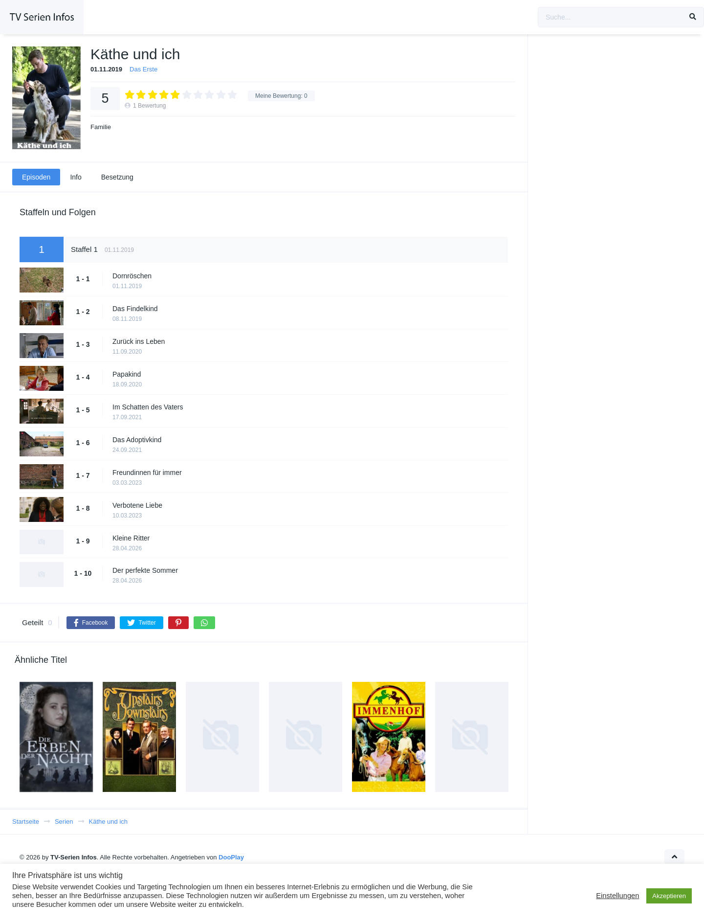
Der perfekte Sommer (145, 570)
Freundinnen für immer (147, 472)
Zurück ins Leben (138, 341)
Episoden (36, 177)
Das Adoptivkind (136, 440)
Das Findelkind (135, 309)
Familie (100, 127)
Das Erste (143, 69)
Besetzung (117, 177)
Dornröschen (132, 276)
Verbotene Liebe (137, 505)
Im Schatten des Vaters (147, 407)
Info (75, 177)
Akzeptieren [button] (669, 896)
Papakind (126, 374)
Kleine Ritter (131, 538)
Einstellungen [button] (617, 896)
